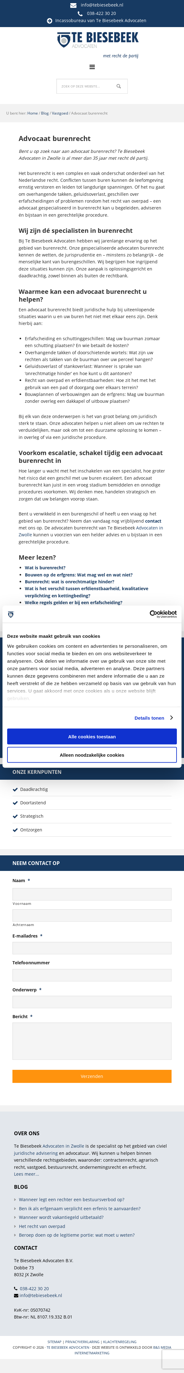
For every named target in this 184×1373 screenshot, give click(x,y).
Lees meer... (26, 1174)
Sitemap (55, 1341)
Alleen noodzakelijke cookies (92, 754)
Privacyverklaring (82, 1341)
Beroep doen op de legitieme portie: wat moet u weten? (77, 1235)
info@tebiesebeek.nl (102, 5)
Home (32, 113)
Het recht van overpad (42, 1226)
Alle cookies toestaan (92, 736)
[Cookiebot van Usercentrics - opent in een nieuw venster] (149, 614)
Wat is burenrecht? (45, 568)
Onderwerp (27, 990)
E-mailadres (27, 936)
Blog (45, 113)
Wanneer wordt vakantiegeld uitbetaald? (61, 1217)
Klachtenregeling (119, 1341)
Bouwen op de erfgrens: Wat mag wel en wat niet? (79, 575)
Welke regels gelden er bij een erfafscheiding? (73, 602)
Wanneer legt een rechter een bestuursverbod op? (71, 1199)
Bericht (22, 1016)
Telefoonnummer (31, 963)
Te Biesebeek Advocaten (68, 1347)
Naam (21, 880)
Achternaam (23, 924)
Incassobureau (70, 20)
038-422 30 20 (101, 13)
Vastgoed (60, 113)
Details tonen (149, 717)
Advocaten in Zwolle (63, 1146)
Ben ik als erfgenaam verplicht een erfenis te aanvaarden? (79, 1208)
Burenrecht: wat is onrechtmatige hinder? (69, 582)
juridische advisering (36, 1153)
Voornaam (22, 903)
